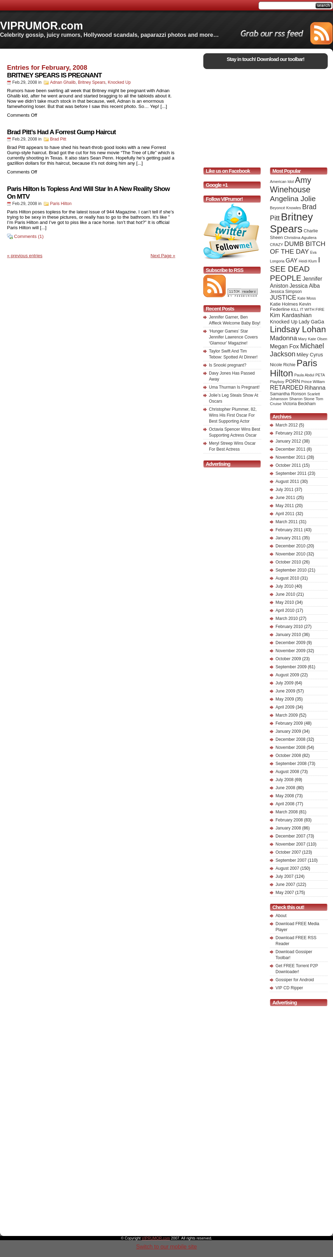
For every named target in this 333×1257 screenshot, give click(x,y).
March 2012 (287, 425)
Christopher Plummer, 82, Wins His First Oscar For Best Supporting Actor (233, 415)
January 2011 (288, 537)
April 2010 (285, 610)
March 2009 (287, 715)
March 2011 (287, 521)
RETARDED (286, 387)
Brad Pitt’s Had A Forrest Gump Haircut (61, 132)
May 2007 (285, 892)
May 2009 (285, 699)
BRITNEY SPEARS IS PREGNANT (54, 75)
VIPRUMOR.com (41, 26)
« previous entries (24, 255)
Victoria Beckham (299, 403)
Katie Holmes (284, 304)
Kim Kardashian (291, 315)
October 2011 (288, 465)
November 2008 (290, 747)
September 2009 (291, 666)
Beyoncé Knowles (285, 208)
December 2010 (290, 546)
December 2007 (290, 836)
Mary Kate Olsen (312, 339)
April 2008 (285, 803)
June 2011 (285, 497)
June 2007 (285, 884)
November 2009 (290, 650)
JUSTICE (283, 297)
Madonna (283, 338)
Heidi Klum (308, 261)
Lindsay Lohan (298, 329)
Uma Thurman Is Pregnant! (234, 387)
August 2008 (287, 771)
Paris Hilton (61, 203)
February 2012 (289, 433)
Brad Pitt (58, 139)
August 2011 (287, 481)
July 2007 (284, 876)
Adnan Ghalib (63, 82)
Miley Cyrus (310, 354)
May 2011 (285, 505)
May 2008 (285, 795)
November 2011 (290, 457)
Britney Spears (92, 82)
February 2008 (289, 820)
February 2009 (289, 723)
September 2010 (291, 570)
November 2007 (290, 844)
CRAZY (276, 244)
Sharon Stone (301, 398)
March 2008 (287, 811)
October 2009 (288, 658)
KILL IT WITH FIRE (307, 309)
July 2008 (284, 779)
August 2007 (287, 868)
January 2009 (288, 731)
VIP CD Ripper (289, 987)
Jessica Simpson (286, 291)
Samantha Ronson (288, 393)
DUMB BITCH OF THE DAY (297, 247)
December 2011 (290, 449)
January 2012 (288, 441)
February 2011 (289, 529)
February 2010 (289, 626)
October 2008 (288, 755)
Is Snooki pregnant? (227, 365)
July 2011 (284, 489)
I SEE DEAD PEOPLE (295, 268)
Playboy (277, 382)
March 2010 (287, 618)
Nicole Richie (282, 364)
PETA (320, 375)
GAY (292, 260)
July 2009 (284, 683)
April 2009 (285, 707)
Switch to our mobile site (166, 1247)
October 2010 (288, 562)
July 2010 (284, 586)
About (281, 915)
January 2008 (288, 828)
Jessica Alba (305, 286)
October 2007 (288, 852)
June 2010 (285, 594)
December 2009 (290, 642)
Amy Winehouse (290, 185)
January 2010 (288, 634)
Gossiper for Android (295, 979)
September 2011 (291, 473)
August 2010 (287, 578)
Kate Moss (306, 298)
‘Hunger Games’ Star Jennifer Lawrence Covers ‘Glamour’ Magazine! (233, 337)
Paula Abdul (304, 375)
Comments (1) (28, 236)
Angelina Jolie (293, 198)
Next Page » (163, 255)
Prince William (313, 382)
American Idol (282, 181)
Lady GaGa (311, 322)
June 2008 (285, 787)
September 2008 (291, 763)
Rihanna (314, 387)
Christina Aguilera (300, 237)
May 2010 (285, 602)
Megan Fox (284, 346)
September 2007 (291, 860)
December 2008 (290, 739)
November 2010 (290, 554)
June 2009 (285, 691)
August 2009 (287, 674)
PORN (292, 381)
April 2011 (285, 513)
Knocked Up (119, 82)
